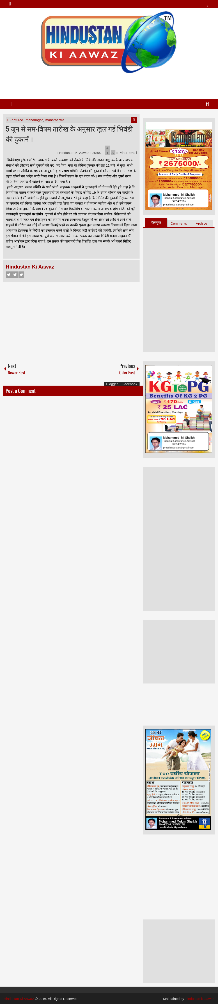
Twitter (15, 274)
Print (120, 153)
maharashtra (54, 120)
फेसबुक (156, 222)
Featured (16, 120)
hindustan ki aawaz (200, 999)
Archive (201, 223)
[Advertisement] (109, 84)
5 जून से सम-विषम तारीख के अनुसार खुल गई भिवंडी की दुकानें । (69, 133)
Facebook (9, 274)
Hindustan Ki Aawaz (74, 153)
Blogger (112, 384)
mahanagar (34, 120)
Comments (179, 223)
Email (131, 153)
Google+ (21, 274)
